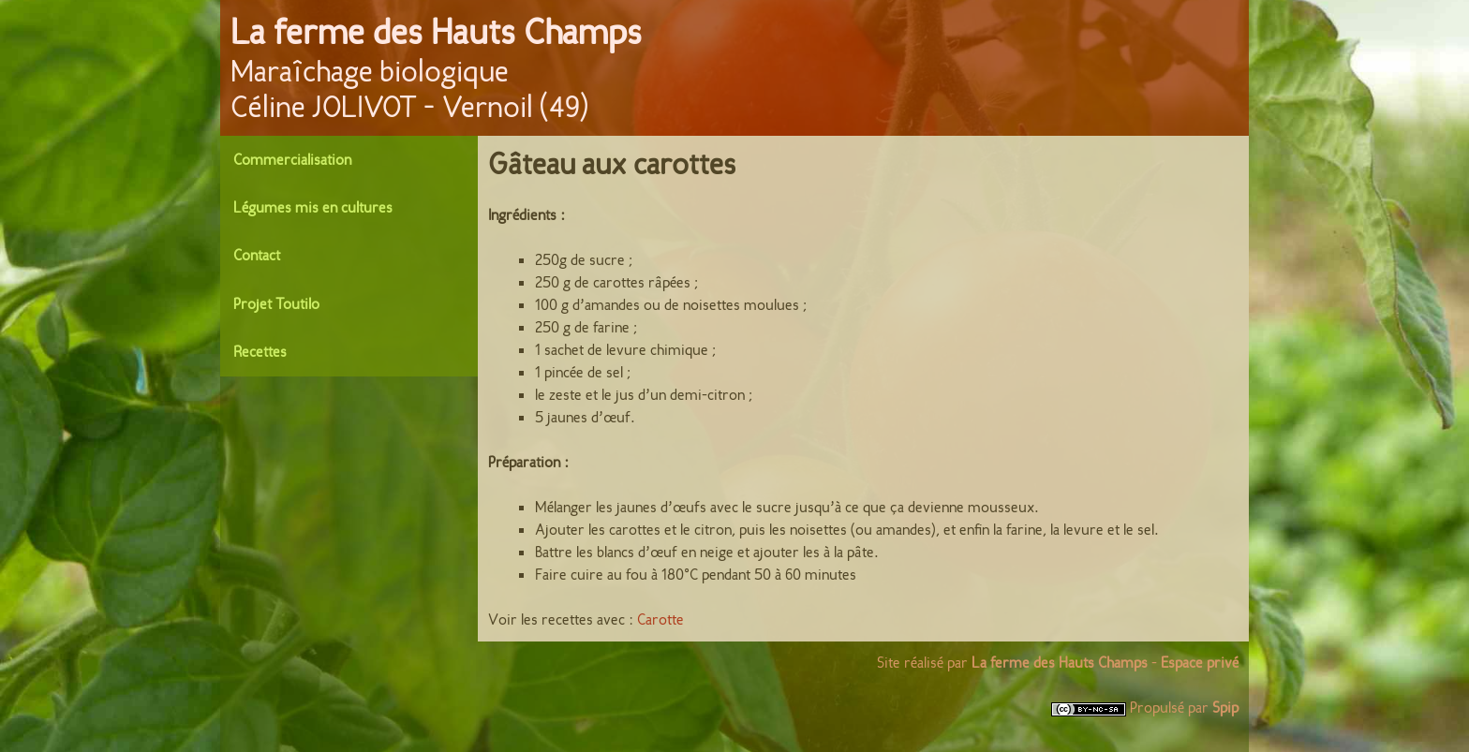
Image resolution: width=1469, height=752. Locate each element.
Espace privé (1200, 662)
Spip (1225, 707)
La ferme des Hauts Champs (436, 31)
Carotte (660, 619)
